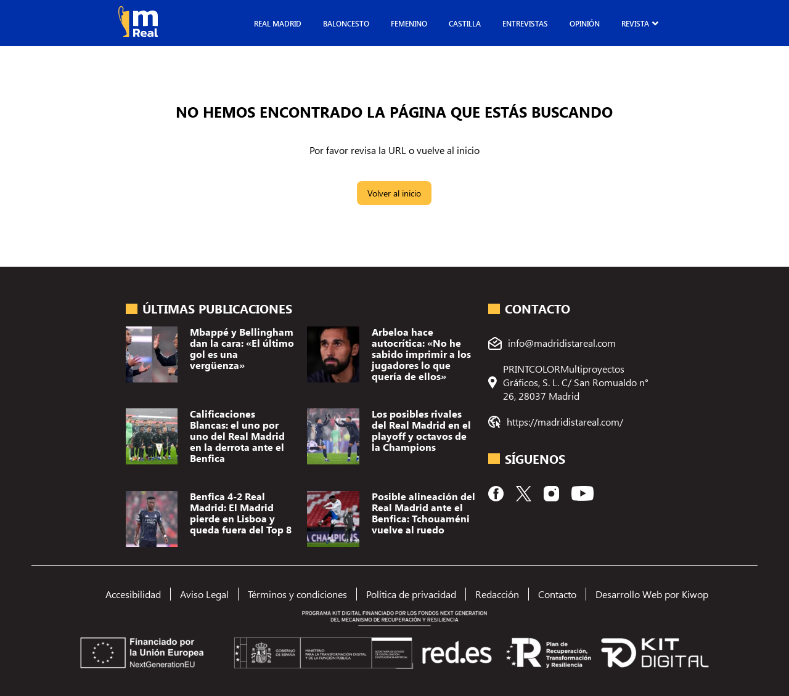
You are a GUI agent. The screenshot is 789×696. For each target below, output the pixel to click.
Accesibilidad (133, 594)
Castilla (465, 23)
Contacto (557, 594)
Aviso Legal (204, 594)
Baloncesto (346, 23)
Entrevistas (525, 23)
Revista (635, 23)
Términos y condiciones (297, 594)
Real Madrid (277, 23)
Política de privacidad (411, 594)
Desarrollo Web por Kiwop (651, 594)
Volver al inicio (394, 193)
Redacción (497, 594)
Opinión (585, 23)
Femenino (409, 23)
